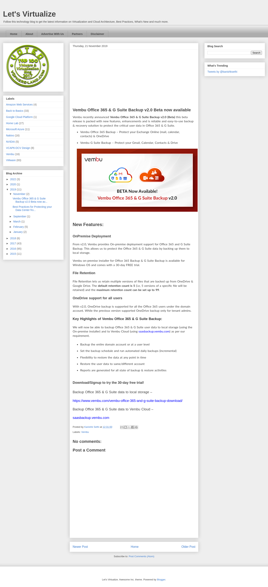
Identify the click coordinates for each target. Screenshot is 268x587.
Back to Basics (14, 110)
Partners (77, 33)
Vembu (85, 432)
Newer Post (80, 546)
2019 (13, 189)
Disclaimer (97, 33)
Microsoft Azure (15, 129)
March (17, 221)
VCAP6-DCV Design (18, 147)
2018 (13, 238)
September (20, 216)
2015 (13, 253)
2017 (13, 243)
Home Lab (12, 123)
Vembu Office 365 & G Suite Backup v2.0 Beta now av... (30, 200)
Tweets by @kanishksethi (222, 71)
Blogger (161, 579)
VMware (11, 160)
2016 (13, 248)
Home (13, 33)
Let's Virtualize (29, 14)
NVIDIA (10, 141)
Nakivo (10, 135)
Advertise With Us (52, 33)
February (19, 226)
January (18, 231)
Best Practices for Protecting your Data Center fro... (32, 208)
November (19, 193)
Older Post (188, 546)
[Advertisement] (134, 79)
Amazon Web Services (19, 104)
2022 (13, 179)
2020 (13, 184)
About (29, 33)
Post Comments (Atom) (141, 556)
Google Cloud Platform (19, 116)
